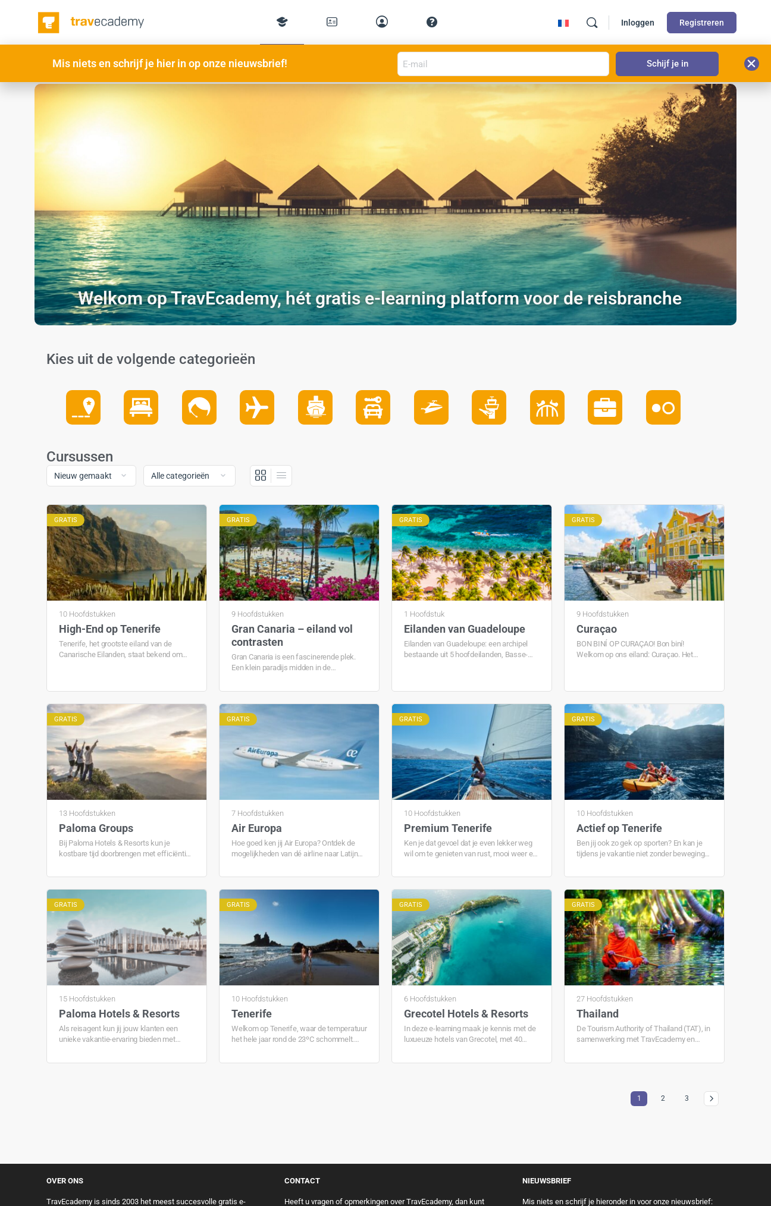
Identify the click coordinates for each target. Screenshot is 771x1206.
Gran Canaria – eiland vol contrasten (292, 635)
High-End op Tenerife (110, 629)
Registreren (701, 22)
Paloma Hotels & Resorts (119, 1013)
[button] (751, 63)
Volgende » (711, 1098)
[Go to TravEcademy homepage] (92, 21)
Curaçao (596, 629)
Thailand (597, 1013)
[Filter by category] (189, 475)
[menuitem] (563, 23)
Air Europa (256, 828)
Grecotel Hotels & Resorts (466, 1013)
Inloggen (637, 22)
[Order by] (91, 475)
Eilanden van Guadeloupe (464, 629)
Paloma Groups (96, 828)
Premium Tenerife (448, 828)
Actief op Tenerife (619, 828)
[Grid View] (260, 476)
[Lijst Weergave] (281, 476)
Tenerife (251, 1013)
